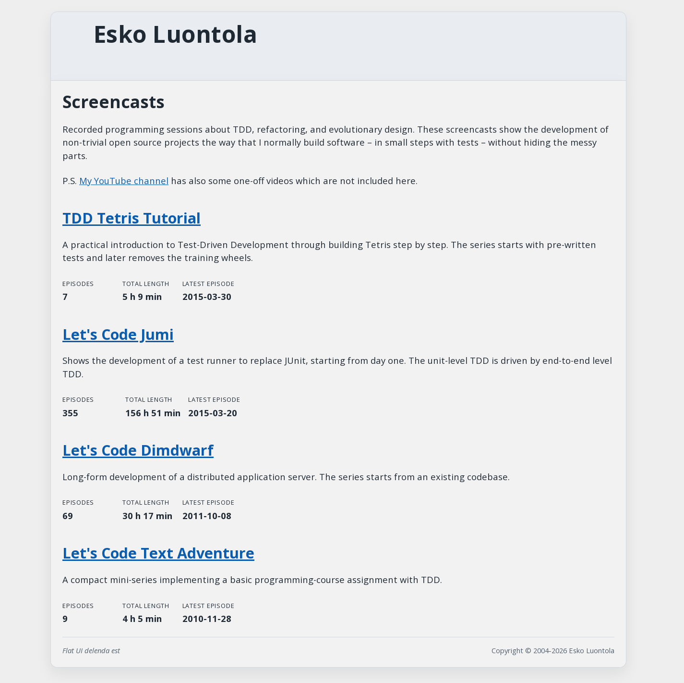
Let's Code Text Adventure (158, 553)
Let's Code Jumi (118, 334)
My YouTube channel (123, 180)
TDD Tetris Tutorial (131, 218)
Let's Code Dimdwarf (138, 450)
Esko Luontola (175, 34)
